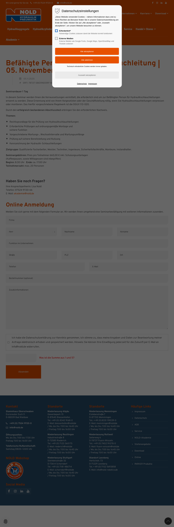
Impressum (92, 84)
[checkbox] (56, 30)
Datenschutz (82, 84)
